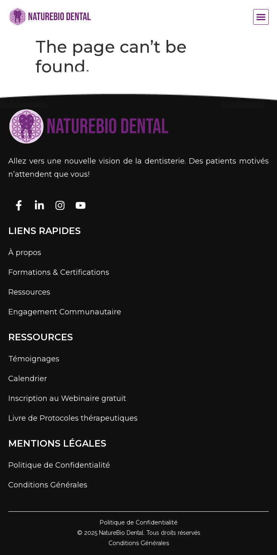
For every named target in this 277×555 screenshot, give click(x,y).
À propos (24, 252)
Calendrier (27, 378)
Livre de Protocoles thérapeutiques (73, 418)
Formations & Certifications (58, 272)
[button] (261, 17)
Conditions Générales (47, 484)
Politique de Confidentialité (59, 465)
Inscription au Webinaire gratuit (67, 398)
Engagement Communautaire (64, 311)
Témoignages (33, 358)
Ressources (29, 292)
